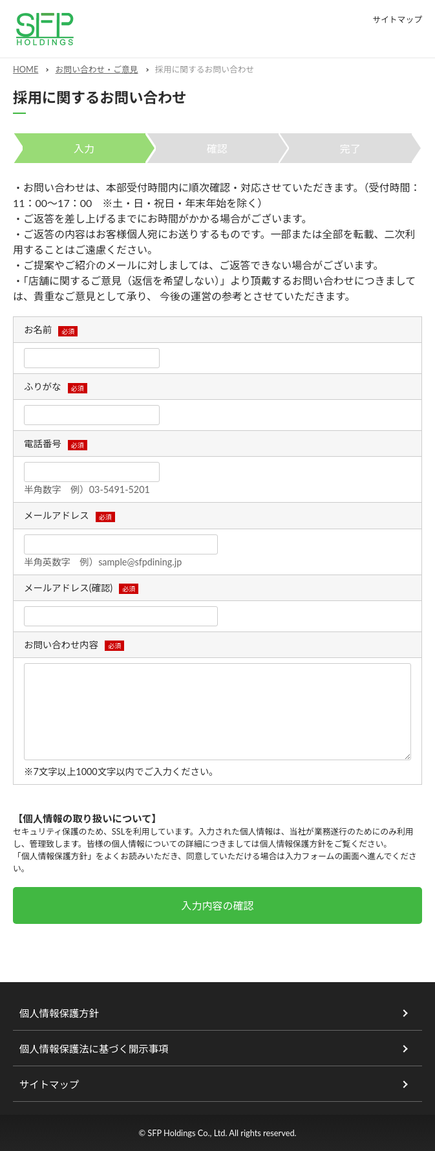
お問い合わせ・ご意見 (97, 69)
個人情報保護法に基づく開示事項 (93, 1049)
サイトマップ (397, 19)
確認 (217, 148)
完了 (350, 148)
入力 (84, 148)
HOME (25, 69)
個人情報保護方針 (293, 844)
